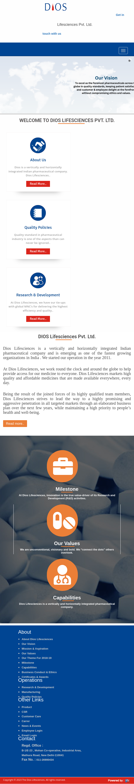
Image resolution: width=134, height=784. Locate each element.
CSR (24, 711)
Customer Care (31, 716)
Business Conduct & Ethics (39, 672)
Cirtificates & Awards (35, 676)
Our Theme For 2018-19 (37, 657)
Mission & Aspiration (35, 648)
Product (27, 707)
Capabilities (29, 667)
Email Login (29, 735)
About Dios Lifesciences (37, 639)
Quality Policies (32, 696)
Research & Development (38, 687)
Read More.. (38, 184)
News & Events (31, 725)
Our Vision (28, 643)
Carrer (26, 721)
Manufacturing (31, 692)
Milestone (28, 662)
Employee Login (32, 730)
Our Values (29, 653)
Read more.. (15, 423)
